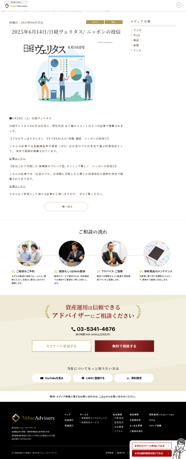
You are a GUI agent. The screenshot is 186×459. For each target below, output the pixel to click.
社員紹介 (68, 413)
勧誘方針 (121, 446)
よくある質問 (135, 419)
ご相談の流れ (136, 424)
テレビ (137, 43)
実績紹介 (68, 419)
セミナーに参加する (62, 339)
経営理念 (118, 416)
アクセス (118, 424)
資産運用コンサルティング (94, 411)
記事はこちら (18, 151)
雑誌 (113, 14)
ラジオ (137, 22)
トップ (67, 408)
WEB (94, 14)
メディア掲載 (155, 419)
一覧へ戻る (66, 199)
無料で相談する (124, 339)
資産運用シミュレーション (161, 408)
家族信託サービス (90, 416)
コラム (152, 413)
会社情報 (117, 407)
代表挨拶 (118, 411)
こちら (102, 390)
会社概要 (118, 420)
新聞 (136, 38)
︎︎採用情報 (109, 446)
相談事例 (134, 408)
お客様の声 (135, 413)
